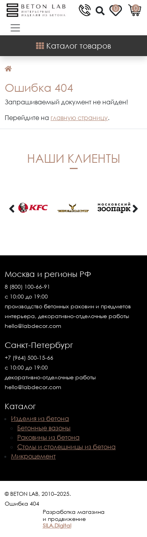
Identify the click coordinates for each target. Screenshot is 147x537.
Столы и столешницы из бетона (66, 447)
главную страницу (79, 118)
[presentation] (12, 209)
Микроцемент (33, 456)
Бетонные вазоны (44, 428)
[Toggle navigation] (13, 27)
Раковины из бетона (48, 437)
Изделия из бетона (40, 418)
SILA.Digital (57, 525)
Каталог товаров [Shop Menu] (73, 45)
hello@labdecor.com (33, 325)
